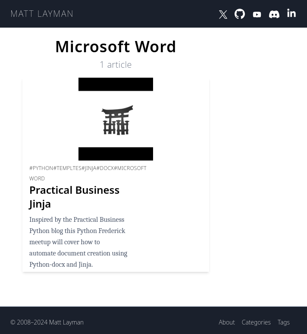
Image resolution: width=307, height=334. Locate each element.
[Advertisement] (258, 164)
